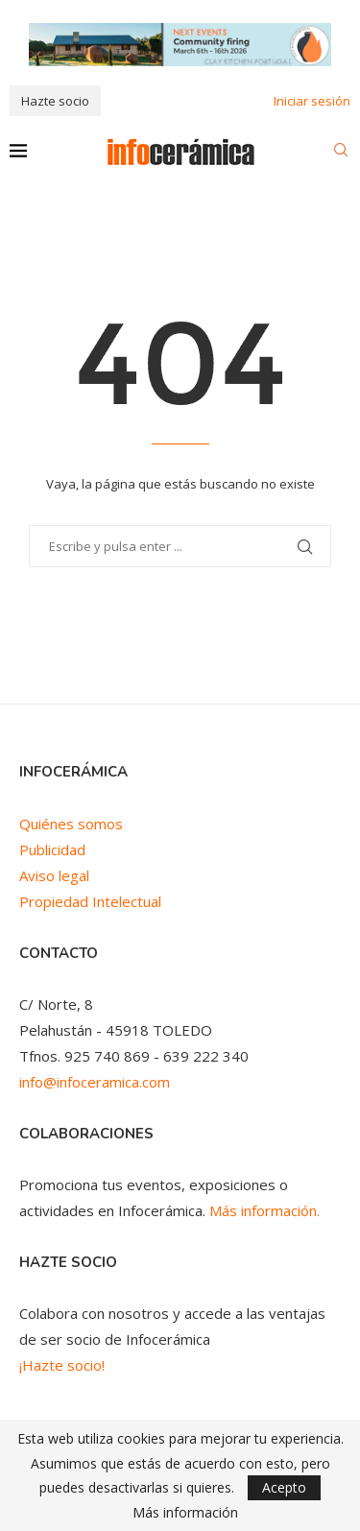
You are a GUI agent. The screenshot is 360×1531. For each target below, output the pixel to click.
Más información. (264, 1210)
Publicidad (52, 849)
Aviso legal (54, 875)
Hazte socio (55, 100)
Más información (185, 1512)
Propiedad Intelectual (90, 901)
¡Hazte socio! (62, 1365)
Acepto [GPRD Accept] (284, 1487)
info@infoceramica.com (94, 1081)
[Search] (340, 152)
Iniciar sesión (312, 100)
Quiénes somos (71, 823)
